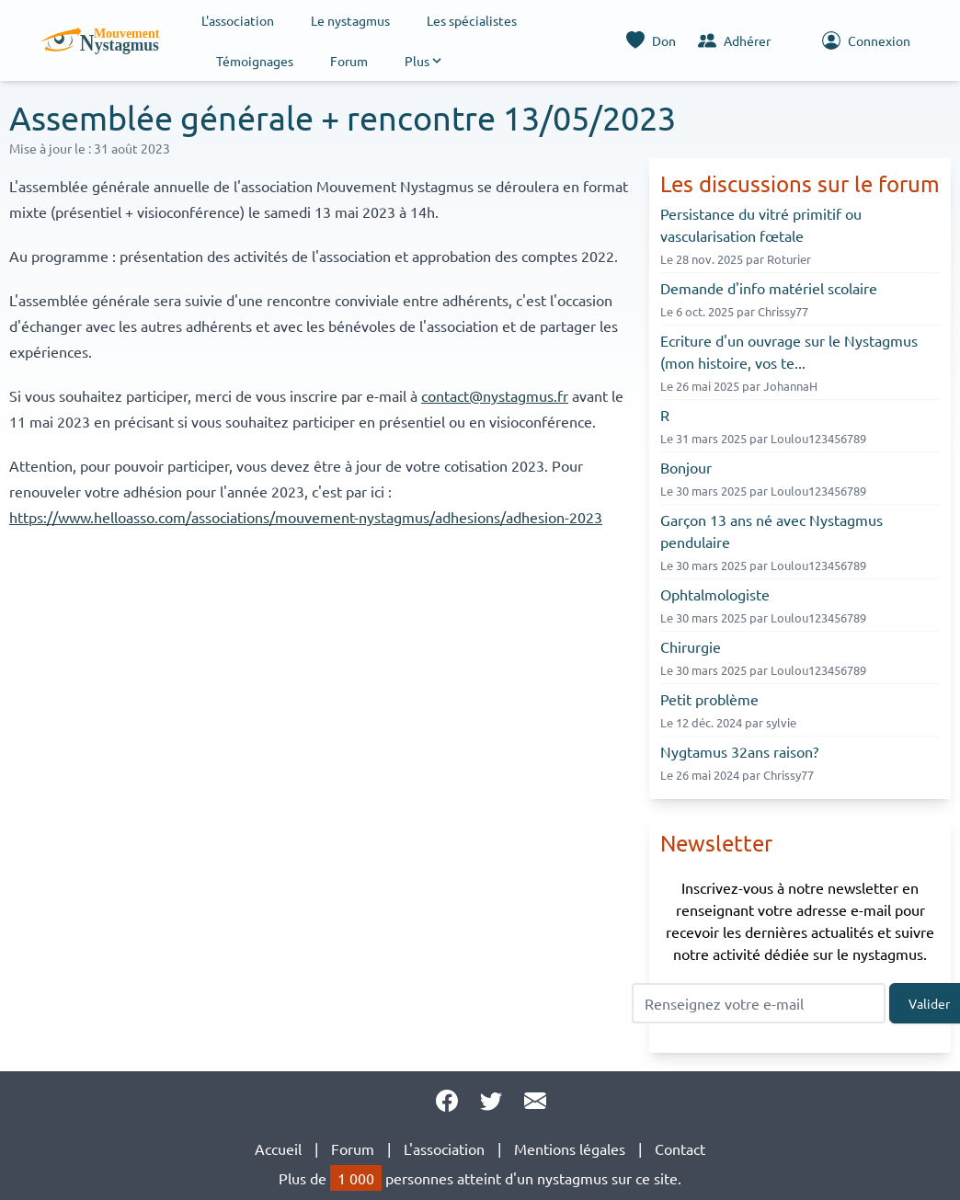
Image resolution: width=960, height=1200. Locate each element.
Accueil (278, 1148)
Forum (349, 60)
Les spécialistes (472, 20)
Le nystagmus (350, 20)
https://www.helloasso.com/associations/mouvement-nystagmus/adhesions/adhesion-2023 (305, 517)
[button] (424, 60)
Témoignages (254, 60)
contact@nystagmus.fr (494, 395)
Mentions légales (569, 1148)
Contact (680, 1148)
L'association (237, 20)
